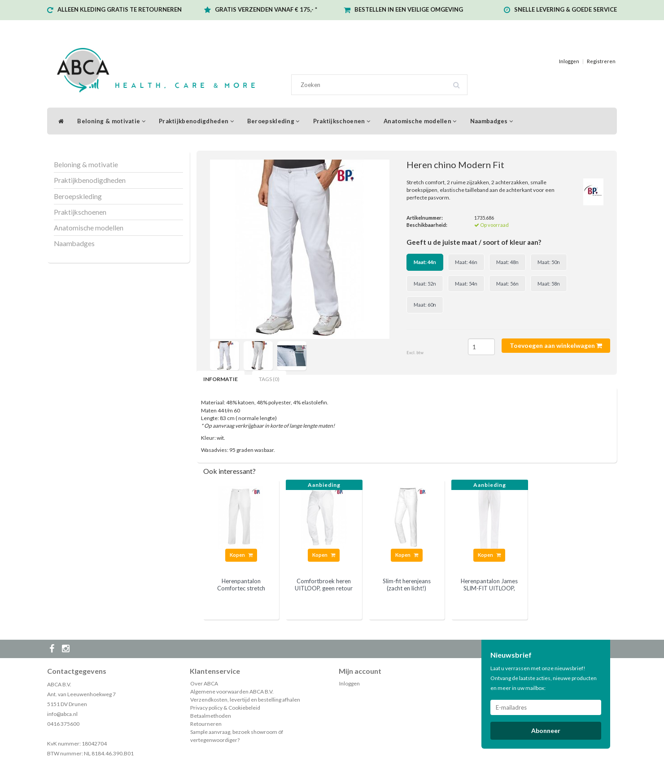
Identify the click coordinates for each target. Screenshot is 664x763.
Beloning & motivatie (111, 121)
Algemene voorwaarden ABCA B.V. (232, 691)
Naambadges (491, 121)
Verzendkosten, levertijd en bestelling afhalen (245, 699)
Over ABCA (204, 683)
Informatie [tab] (220, 379)
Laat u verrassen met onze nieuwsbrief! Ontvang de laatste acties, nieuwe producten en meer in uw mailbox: (543, 678)
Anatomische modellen (420, 121)
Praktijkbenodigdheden (196, 121)
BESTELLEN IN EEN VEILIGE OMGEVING (408, 9)
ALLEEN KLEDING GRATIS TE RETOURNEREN (119, 9)
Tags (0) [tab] (269, 379)
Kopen (241, 555)
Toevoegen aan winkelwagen (556, 345)
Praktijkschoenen (341, 121)
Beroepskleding (273, 121)
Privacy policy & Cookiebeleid (225, 707)
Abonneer (545, 730)
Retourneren (206, 723)
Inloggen (569, 61)
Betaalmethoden (210, 715)
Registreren (601, 61)
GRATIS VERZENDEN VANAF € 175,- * (266, 9)
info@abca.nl (62, 714)
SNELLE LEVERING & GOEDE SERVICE (565, 9)
